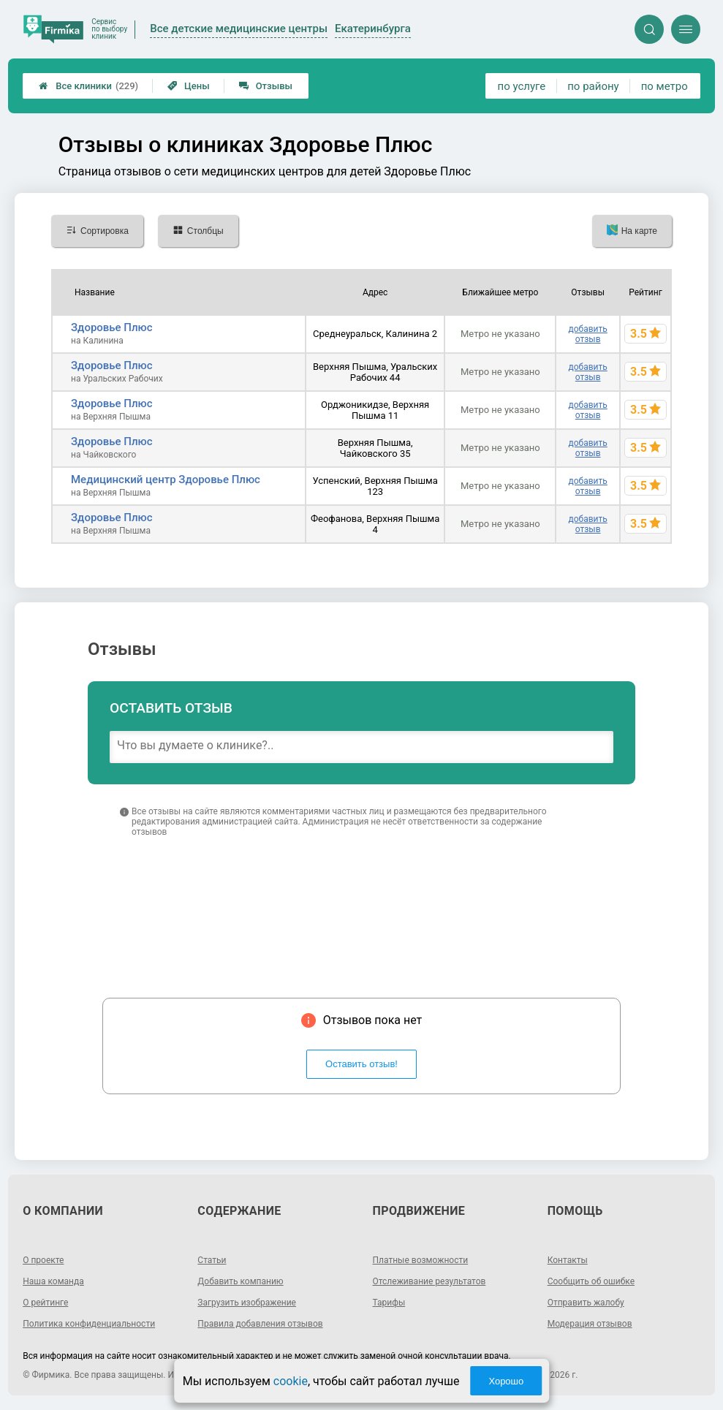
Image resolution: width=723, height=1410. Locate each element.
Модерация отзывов (590, 1324)
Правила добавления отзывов (259, 1324)
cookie (290, 1381)
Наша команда (53, 1281)
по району (592, 86)
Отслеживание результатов (429, 1281)
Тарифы (389, 1302)
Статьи (211, 1260)
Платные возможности (421, 1260)
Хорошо (505, 1381)
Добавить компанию (240, 1281)
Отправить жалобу (586, 1302)
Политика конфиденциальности (89, 1324)
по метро (664, 86)
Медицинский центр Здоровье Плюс (165, 479)
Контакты (568, 1260)
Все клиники (88, 85)
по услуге (522, 86)
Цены (188, 85)
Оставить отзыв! (361, 1063)
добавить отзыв (588, 334)
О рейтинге (45, 1302)
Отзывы (265, 85)
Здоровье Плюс (112, 327)
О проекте (43, 1260)
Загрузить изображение (246, 1302)
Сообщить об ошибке (591, 1281)
